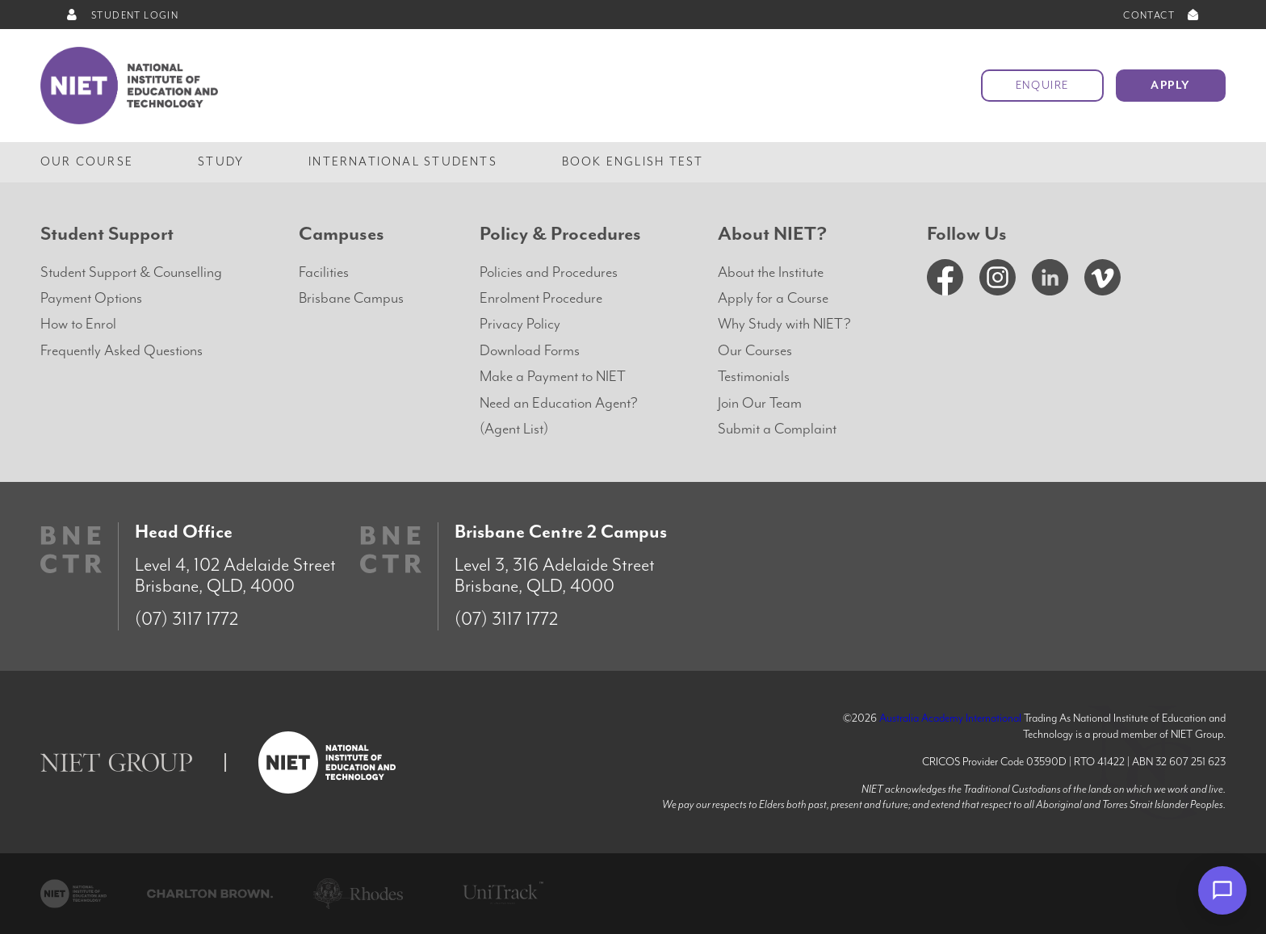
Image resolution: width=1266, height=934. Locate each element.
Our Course (86, 162)
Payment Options (91, 298)
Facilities (324, 272)
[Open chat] (1222, 890)
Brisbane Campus (351, 298)
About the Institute (771, 272)
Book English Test (633, 162)
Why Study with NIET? (784, 324)
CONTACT (1162, 16)
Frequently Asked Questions (121, 350)
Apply (1171, 85)
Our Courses (755, 350)
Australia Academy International (950, 718)
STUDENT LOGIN (121, 16)
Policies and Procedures (549, 272)
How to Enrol (78, 324)
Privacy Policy (520, 324)
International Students (402, 162)
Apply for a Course (773, 298)
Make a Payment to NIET (553, 376)
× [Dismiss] (1171, 890)
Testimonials (754, 376)
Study (221, 162)
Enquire (1042, 85)
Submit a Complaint (777, 429)
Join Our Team (760, 403)
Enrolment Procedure (541, 298)
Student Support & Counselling (131, 272)
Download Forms (530, 350)
